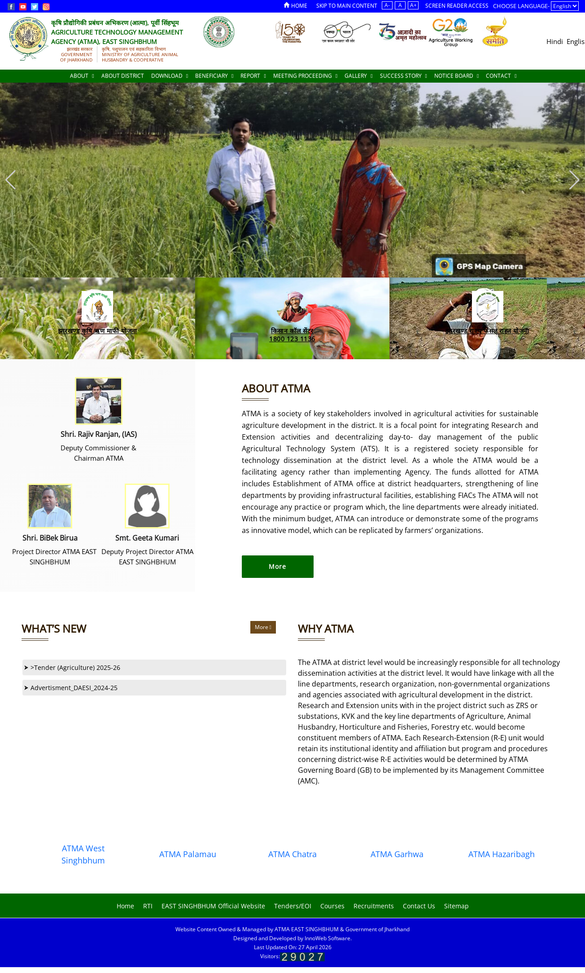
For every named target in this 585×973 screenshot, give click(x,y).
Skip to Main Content (346, 5)
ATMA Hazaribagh (501, 854)
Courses (332, 906)
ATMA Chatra (292, 854)
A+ (413, 5)
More (263, 627)
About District (122, 75)
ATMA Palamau (187, 854)
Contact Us (419, 906)
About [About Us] (82, 75)
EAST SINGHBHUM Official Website (213, 906)
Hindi (554, 41)
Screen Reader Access (457, 5)
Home (295, 5)
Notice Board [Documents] (456, 75)
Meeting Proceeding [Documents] (305, 75)
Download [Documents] (169, 75)
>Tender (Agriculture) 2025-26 (72, 667)
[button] (574, 180)
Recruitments (374, 906)
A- (387, 5)
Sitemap (456, 906)
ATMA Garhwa (397, 854)
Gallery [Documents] (358, 75)
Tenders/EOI (292, 906)
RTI (148, 906)
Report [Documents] (253, 75)
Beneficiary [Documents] (214, 75)
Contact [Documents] (501, 75)
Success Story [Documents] (403, 75)
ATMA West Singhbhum (83, 854)
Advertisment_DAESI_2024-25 (71, 687)
